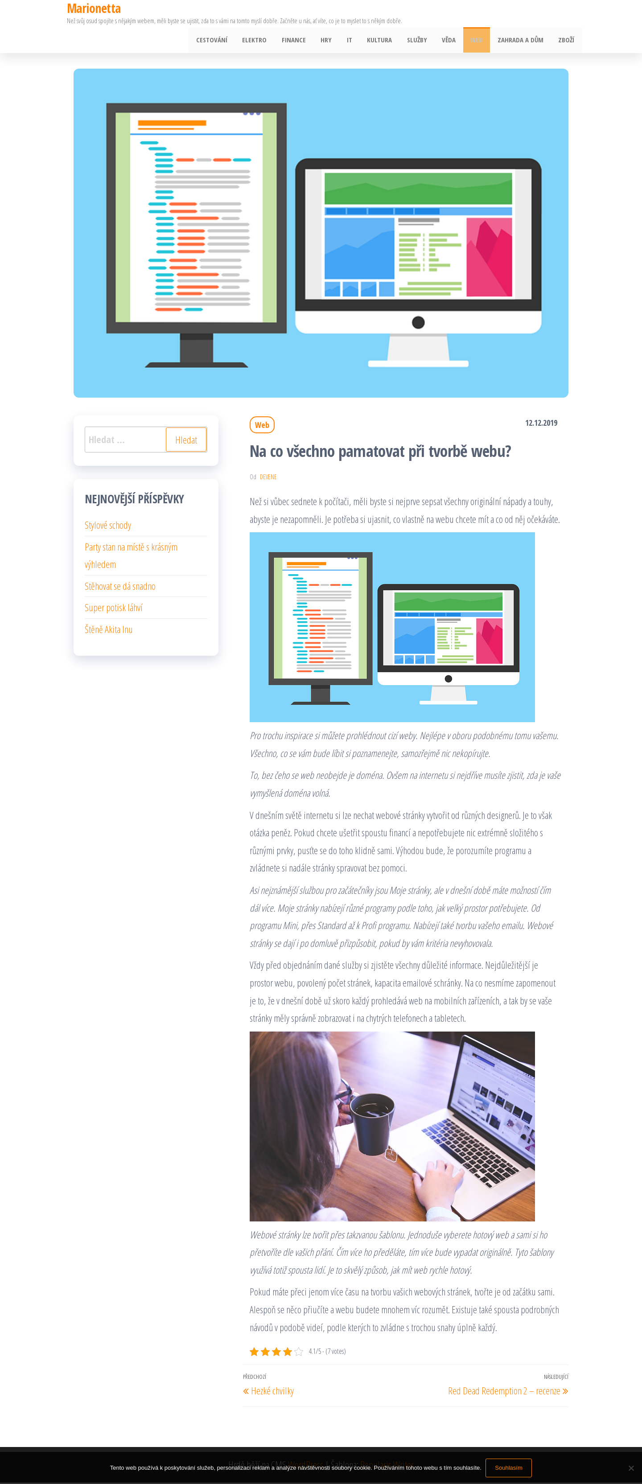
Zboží (567, 40)
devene (268, 478)
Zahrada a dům (523, 40)
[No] (630, 1467)
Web (480, 40)
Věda (454, 40)
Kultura (387, 40)
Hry (337, 40)
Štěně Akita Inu (109, 630)
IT (359, 40)
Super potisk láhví (114, 609)
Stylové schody (108, 526)
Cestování (227, 40)
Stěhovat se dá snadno (120, 587)
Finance (307, 40)
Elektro (269, 40)
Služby (424, 40)
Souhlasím (509, 1467)
